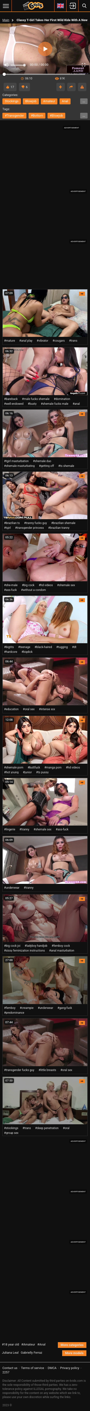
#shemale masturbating (19, 466)
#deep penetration (47, 1128)
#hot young (11, 772)
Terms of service (32, 1368)
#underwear (11, 887)
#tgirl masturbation (16, 461)
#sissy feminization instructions (24, 950)
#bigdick (27, 652)
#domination (62, 399)
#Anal (41, 1344)
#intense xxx (47, 709)
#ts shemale (66, 466)
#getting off (46, 466)
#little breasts (47, 1070)
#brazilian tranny (59, 528)
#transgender (14, 115)
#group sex (11, 1133)
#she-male (11, 585)
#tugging (62, 647)
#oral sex (29, 709)
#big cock (28, 585)
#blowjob (56, 115)
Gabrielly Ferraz (31, 1352)
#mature (9, 340)
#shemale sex (66, 585)
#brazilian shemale (63, 523)
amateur (49, 101)
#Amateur (28, 1344)
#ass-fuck (10, 590)
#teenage (24, 647)
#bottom (37, 115)
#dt (74, 647)
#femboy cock (61, 945)
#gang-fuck (64, 1008)
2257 (5, 1372)
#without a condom (33, 590)
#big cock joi (12, 945)
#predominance (14, 1012)
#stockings (11, 1128)
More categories (72, 1345)
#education (11, 709)
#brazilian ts (12, 523)
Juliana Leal (10, 1352)
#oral (66, 1128)
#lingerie (9, 829)
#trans (73, 340)
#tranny (24, 829)
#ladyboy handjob (36, 945)
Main (5, 20)
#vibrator (42, 340)
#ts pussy (42, 772)
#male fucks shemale (36, 399)
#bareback (11, 399)
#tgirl (7, 528)
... (84, 101)
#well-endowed (14, 403)
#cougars (59, 340)
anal (65, 101)
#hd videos (46, 585)
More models (74, 1353)
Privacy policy (69, 1368)
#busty (32, 403)
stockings (11, 101)
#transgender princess (29, 528)
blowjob (30, 101)
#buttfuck (34, 767)
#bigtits (9, 647)
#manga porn (53, 767)
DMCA (52, 1368)
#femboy (9, 1008)
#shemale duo (42, 461)
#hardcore (10, 652)
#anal (76, 403)
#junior (27, 772)
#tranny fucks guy (35, 523)
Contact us (10, 1368)
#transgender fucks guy (19, 1070)
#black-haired (43, 647)
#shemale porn (13, 767)
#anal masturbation (61, 950)
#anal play (25, 340)
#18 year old (10, 1344)
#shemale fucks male (54, 403)
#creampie (26, 1008)
